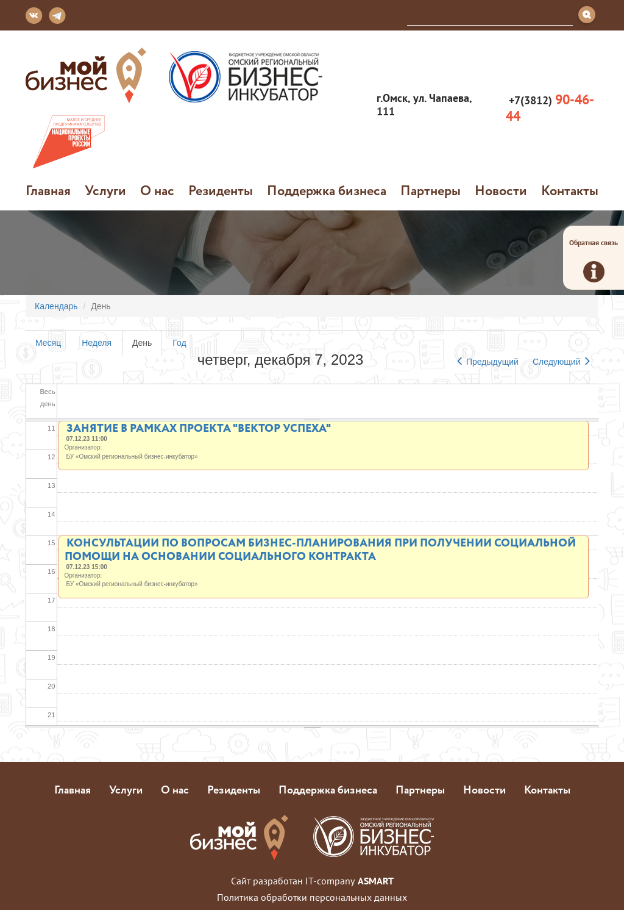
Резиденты (220, 190)
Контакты (569, 190)
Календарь (56, 306)
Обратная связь (593, 260)
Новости (501, 190)
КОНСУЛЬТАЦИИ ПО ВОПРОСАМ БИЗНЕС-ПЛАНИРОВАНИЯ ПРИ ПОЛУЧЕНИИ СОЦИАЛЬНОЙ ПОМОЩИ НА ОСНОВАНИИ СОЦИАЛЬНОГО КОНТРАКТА (320, 549)
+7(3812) (550, 107)
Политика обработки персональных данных (312, 897)
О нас (157, 190)
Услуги (105, 190)
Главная (48, 190)
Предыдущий (487, 362)
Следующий (562, 362)
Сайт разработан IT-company (312, 881)
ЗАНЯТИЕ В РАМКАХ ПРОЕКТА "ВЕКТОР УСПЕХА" (198, 427)
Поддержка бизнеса (326, 190)
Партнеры (430, 190)
